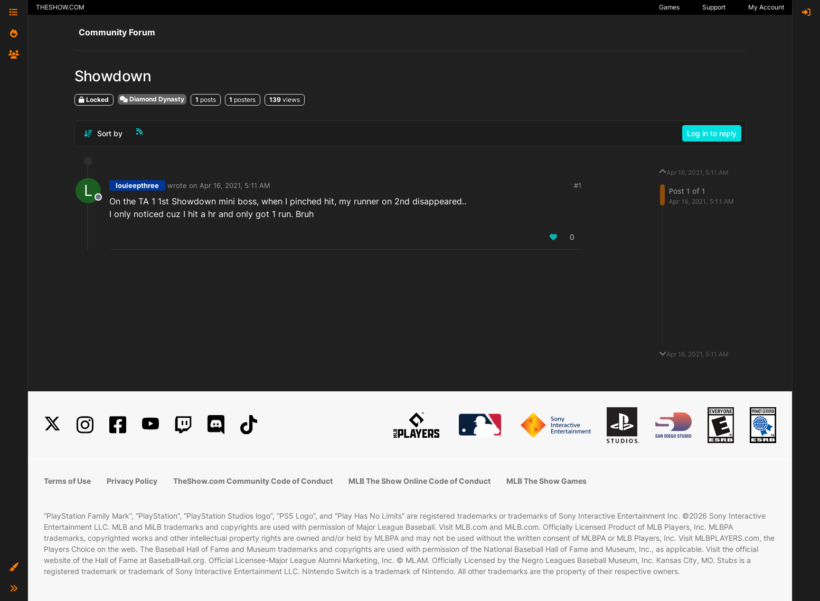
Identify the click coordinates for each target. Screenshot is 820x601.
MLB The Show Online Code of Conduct (419, 480)
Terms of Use (67, 480)
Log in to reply (712, 133)
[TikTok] (248, 425)
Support (713, 7)
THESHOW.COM (60, 7)
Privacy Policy (132, 480)
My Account (766, 7)
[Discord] (216, 425)
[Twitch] (183, 425)
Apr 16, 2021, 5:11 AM (235, 185)
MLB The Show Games (546, 480)
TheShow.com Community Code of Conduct (253, 480)
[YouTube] (150, 425)
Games (669, 7)
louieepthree (137, 185)
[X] (52, 425)
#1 (577, 185)
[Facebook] (117, 425)
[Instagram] (85, 425)
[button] (13, 567)
